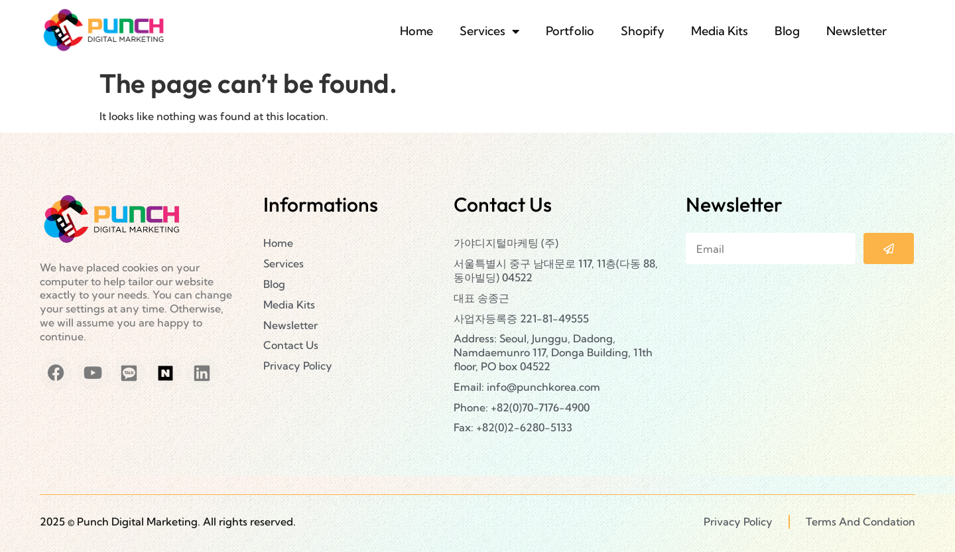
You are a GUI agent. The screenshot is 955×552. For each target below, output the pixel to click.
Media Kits (719, 30)
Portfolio (570, 30)
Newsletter (856, 30)
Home (416, 30)
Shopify (643, 30)
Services (489, 31)
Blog (787, 30)
